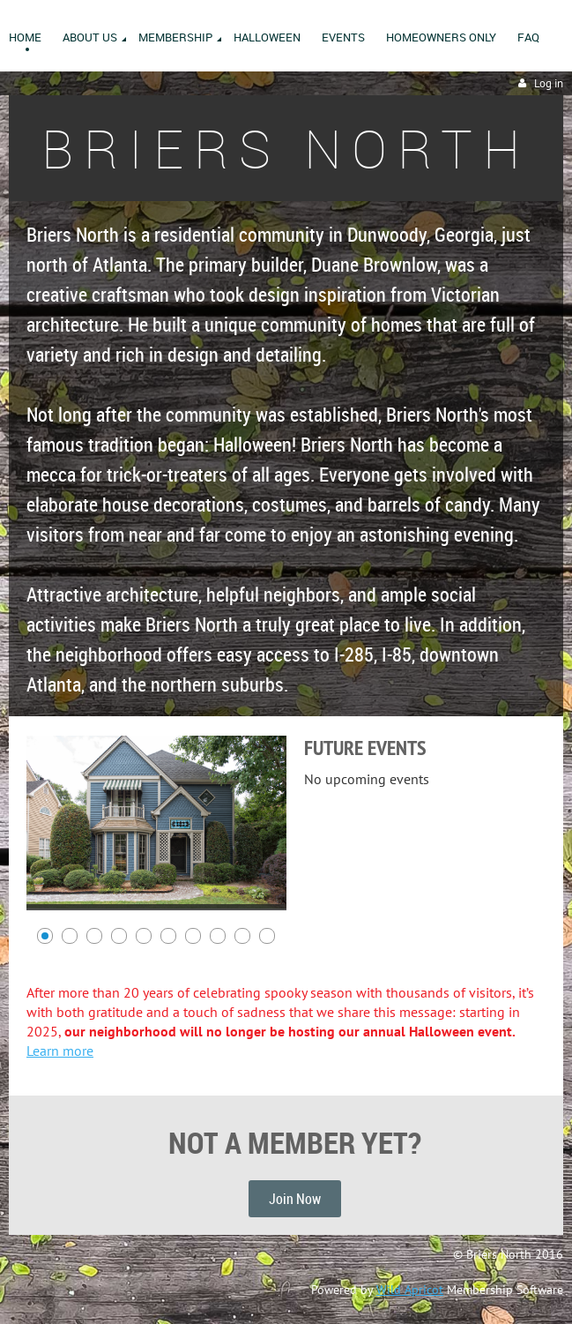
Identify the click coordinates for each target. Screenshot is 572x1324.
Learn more (59, 1050)
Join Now (295, 1198)
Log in (548, 83)
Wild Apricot (409, 1290)
